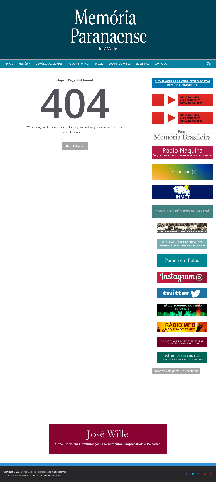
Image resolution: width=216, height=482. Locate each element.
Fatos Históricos (79, 63)
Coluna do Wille (119, 63)
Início (9, 63)
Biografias (142, 63)
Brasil (99, 63)
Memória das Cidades (48, 63)
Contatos (160, 63)
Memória (24, 63)
